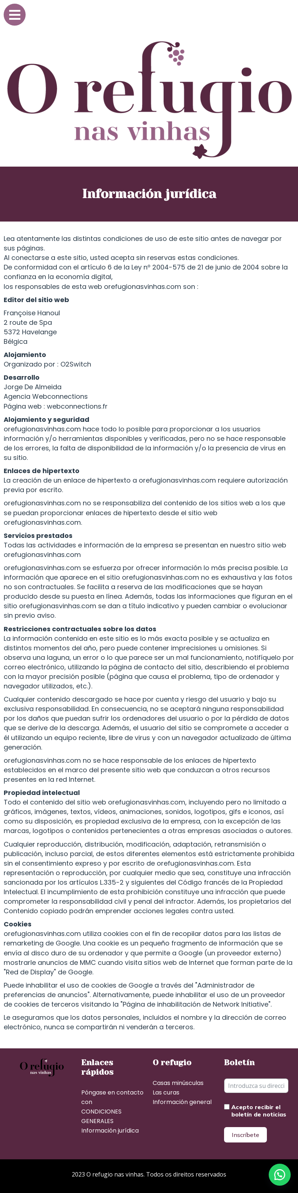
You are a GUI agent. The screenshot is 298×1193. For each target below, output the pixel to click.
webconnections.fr (77, 406)
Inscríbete (245, 1134)
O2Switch (75, 364)
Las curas (166, 1092)
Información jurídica (110, 1130)
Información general (182, 1102)
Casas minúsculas (178, 1083)
